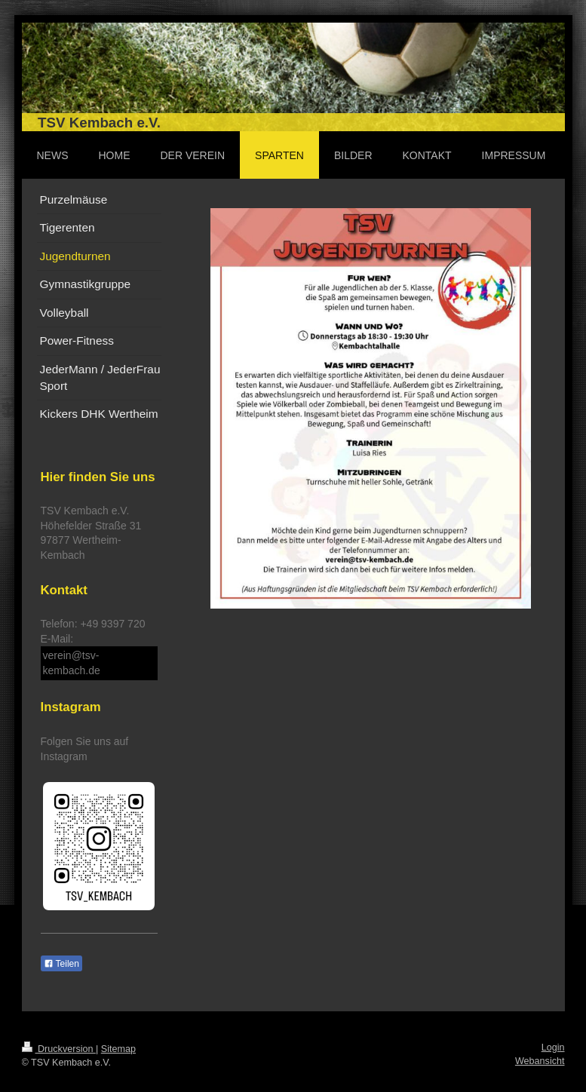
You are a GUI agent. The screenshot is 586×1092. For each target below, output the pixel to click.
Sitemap (118, 1049)
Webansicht (540, 1061)
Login (553, 1047)
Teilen (61, 964)
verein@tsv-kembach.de (71, 662)
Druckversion (59, 1049)
